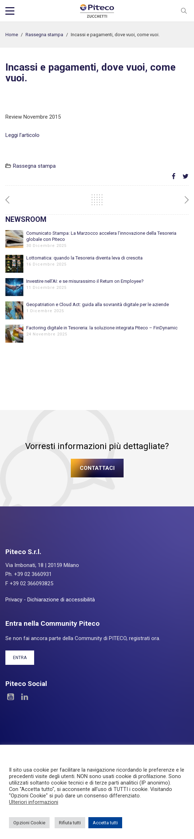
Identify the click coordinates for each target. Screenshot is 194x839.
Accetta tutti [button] (105, 822)
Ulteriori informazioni (33, 802)
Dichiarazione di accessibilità (61, 599)
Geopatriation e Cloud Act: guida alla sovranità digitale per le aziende (97, 304)
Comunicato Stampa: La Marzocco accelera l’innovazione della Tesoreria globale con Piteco (101, 236)
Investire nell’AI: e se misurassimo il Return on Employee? (85, 281)
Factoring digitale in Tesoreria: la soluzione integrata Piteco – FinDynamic (101, 327)
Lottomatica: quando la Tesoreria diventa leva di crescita (84, 258)
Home (11, 34)
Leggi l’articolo (22, 135)
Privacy (13, 599)
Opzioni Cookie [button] (29, 822)
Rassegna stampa (44, 34)
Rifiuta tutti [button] (70, 822)
